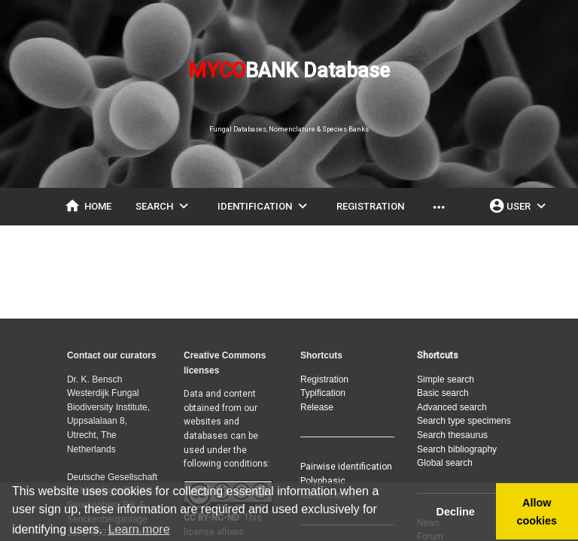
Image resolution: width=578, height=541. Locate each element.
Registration (324, 379)
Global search (445, 463)
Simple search (445, 379)
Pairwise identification (346, 466)
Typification (322, 393)
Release (316, 407)
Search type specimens (464, 421)
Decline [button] (455, 512)
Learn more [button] (139, 529)
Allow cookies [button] (537, 512)
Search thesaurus (452, 435)
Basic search (443, 393)
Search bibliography (457, 449)
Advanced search (452, 407)
